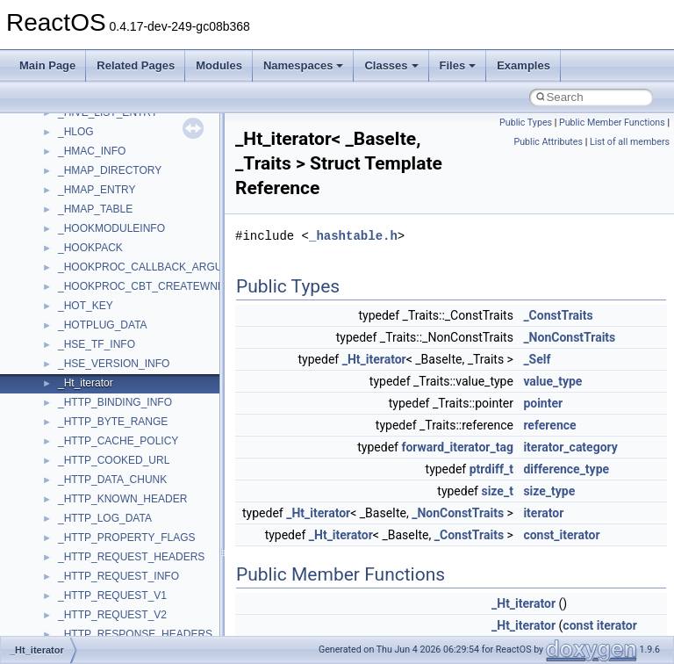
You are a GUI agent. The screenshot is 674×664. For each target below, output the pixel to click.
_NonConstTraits (569, 337)
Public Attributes (548, 142)
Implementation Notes (81, 338)
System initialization (76, 280)
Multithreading (63, 299)
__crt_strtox (85, 551)
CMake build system (77, 183)
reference (549, 425)
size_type (549, 491)
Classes (391, 65)
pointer (543, 403)
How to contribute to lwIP (88, 164)
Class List (67, 493)
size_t (497, 491)
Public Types (525, 122)
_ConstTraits (557, 315)
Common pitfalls (67, 203)
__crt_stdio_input (98, 512)
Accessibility (86, 570)
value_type (552, 381)
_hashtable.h (353, 235)
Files (458, 65)
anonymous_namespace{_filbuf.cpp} (142, 609)
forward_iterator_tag (457, 447)
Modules (219, 65)
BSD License (60, 357)
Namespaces (303, 65)
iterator (543, 513)
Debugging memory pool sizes (100, 222)
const (578, 625)
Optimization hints (71, 319)
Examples (523, 65)
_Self (536, 359)
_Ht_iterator (374, 359)
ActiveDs (78, 589)
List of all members (630, 142)
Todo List (51, 396)
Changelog (55, 145)
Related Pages (136, 65)
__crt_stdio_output (101, 531)
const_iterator (561, 535)
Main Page (47, 65)
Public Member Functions (612, 122)
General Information (76, 377)
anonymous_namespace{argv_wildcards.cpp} (163, 628)
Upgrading (54, 125)
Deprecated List (67, 415)
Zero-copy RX (62, 261)
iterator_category (570, 447)
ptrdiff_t (491, 469)
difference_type (566, 469)
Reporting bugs (65, 241)
